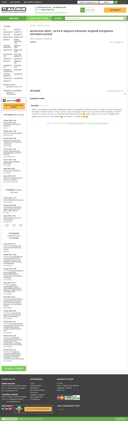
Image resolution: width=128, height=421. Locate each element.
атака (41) (17, 32)
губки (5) (6, 39)
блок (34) (6, 34)
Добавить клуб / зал (14, 87)
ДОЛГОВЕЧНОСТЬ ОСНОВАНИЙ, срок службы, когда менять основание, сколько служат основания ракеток (13, 302)
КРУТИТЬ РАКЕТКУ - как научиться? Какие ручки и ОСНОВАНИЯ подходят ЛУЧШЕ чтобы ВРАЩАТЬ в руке (13, 326)
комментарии (13, 236)
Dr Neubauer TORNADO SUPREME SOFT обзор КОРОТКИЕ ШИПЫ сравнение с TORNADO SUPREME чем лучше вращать (13, 355)
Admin (119, 42)
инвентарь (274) (18, 51)
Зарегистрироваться (88, 2)
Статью (60, 383)
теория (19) (8, 78)
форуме (20, 115)
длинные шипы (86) (7, 46)
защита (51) (7, 50)
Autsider (35, 146)
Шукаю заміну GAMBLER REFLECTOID (11, 162)
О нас (4, 2)
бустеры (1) (18, 34)
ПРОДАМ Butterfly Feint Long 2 (13, 200)
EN (124, 2)
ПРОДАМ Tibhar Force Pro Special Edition (12, 218)
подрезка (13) (17, 66)
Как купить (15, 2)
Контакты (34, 392)
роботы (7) (18, 70)
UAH (82, 10)
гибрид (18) (18, 37)
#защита (48, 38)
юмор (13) (7, 81)
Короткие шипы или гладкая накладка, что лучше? (12, 247)
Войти (106, 2)
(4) (4, 29)
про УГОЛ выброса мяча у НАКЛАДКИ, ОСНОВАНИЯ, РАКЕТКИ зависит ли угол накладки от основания (13, 273)
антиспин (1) (8, 32)
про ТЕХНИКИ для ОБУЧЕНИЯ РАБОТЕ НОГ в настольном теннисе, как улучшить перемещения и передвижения (12, 259)
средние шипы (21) (7, 75)
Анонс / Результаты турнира (68, 385)
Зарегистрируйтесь (76, 164)
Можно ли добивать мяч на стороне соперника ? (12, 178)
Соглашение (35, 399)
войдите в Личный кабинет (97, 164)
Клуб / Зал (61, 390)
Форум (58, 18)
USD (87, 10)
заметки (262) (17, 46)
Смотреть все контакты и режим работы (51, 12)
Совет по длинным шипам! (12, 133)
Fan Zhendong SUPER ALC (12, 170)
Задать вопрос (36, 385)
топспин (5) (18, 78)
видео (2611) (8, 37)
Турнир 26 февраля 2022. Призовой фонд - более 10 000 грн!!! (12, 152)
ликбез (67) (7, 58)
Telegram (59, 409)
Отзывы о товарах (14, 368)
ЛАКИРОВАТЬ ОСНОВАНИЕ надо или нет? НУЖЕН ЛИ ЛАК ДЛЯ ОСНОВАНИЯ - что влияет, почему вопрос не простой (12, 341)
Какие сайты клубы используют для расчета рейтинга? (11, 124)
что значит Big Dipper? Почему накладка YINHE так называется (12, 314)
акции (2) (17, 29)
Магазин (13, 18)
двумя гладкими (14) (18, 41)
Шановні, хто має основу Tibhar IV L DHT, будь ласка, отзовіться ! (12, 142)
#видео (39, 38)
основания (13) (7, 66)
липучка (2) (18, 58)
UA (120, 2)
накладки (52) (17, 62)
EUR (92, 10)
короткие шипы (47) (17, 55)
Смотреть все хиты (115, 91)
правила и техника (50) (8, 70)
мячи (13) (6, 61)
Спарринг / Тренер (64, 388)
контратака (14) (7, 55)
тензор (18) (18, 74)
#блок (32, 38)
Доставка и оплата (33, 2)
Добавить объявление (11, 93)
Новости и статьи (38, 18)
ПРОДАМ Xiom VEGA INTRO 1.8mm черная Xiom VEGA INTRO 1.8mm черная (12, 208)
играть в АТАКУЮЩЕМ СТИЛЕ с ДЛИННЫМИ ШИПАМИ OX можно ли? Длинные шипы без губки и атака (12, 288)
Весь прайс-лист (36, 397)
